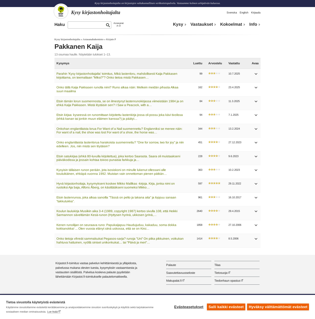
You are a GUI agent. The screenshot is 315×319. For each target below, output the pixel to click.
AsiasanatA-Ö (119, 24)
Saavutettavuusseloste (180, 272)
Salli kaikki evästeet (226, 307)
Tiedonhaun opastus (227, 280)
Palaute (171, 265)
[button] (256, 75)
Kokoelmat (231, 24)
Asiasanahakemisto (93, 39)
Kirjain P (111, 39)
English (244, 12)
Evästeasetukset (188, 307)
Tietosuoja (220, 272)
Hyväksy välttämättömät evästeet (278, 307)
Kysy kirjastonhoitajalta (67, 39)
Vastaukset (201, 24)
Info (253, 24)
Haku (59, 24)
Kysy (178, 24)
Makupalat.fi (174, 280)
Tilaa (217, 265)
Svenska (232, 12)
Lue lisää (52, 311)
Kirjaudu (256, 12)
